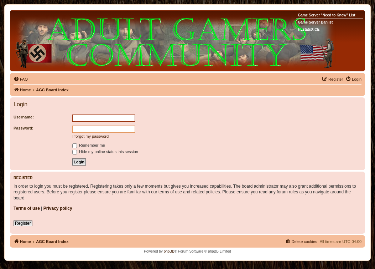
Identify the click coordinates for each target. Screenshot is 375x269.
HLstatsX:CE (308, 29)
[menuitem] (21, 79)
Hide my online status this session (105, 151)
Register (23, 223)
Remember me (88, 145)
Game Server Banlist (315, 22)
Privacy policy (57, 208)
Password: (23, 128)
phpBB (169, 251)
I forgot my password (90, 136)
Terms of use (27, 208)
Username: (24, 117)
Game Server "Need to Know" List (326, 15)
